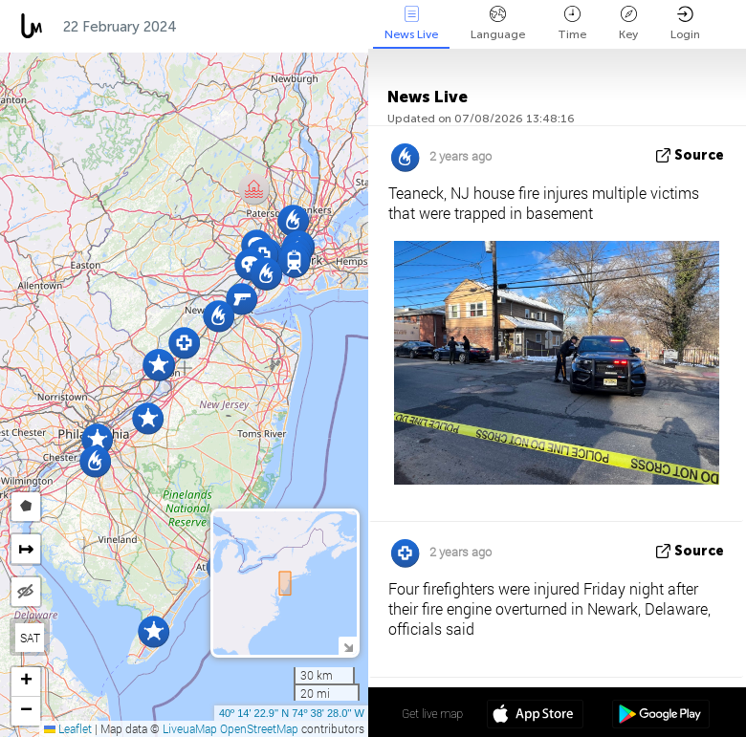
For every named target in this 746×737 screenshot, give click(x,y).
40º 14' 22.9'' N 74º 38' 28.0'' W (291, 713)
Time (572, 23)
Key (628, 23)
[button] (97, 439)
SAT (30, 637)
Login (685, 23)
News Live (411, 23)
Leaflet (68, 728)
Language (498, 23)
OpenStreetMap (259, 728)
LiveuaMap (190, 728)
